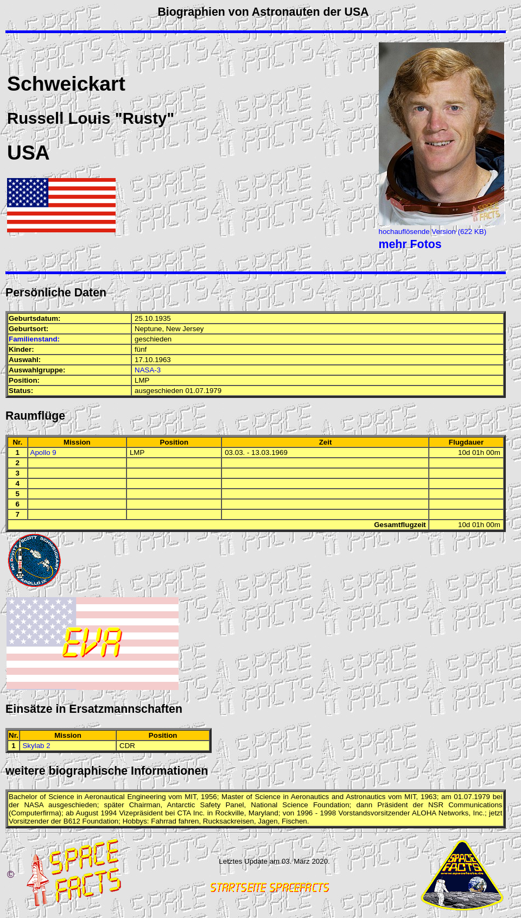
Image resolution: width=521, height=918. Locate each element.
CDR (127, 746)
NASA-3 (148, 370)
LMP (142, 380)
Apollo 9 (43, 452)
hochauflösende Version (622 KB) (433, 231)
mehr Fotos (410, 244)
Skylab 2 (36, 746)
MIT (190, 797)
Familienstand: (34, 339)
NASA (33, 805)
